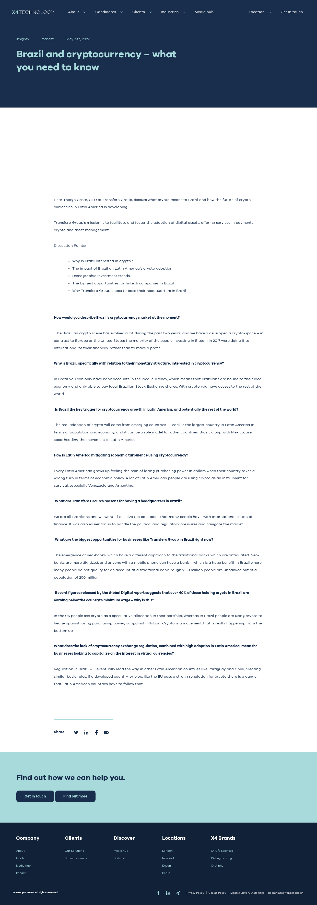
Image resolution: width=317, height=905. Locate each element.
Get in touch (292, 12)
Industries (170, 12)
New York (168, 858)
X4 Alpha (217, 865)
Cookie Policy (217, 892)
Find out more (75, 796)
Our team (22, 858)
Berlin (166, 873)
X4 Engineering (221, 858)
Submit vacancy (76, 858)
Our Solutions (74, 850)
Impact (21, 873)
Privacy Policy (195, 892)
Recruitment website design (285, 892)
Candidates (105, 12)
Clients (138, 12)
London (167, 850)
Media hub (204, 12)
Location (257, 12)
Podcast (119, 858)
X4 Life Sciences (222, 850)
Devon (166, 865)
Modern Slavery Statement (247, 892)
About (73, 12)
